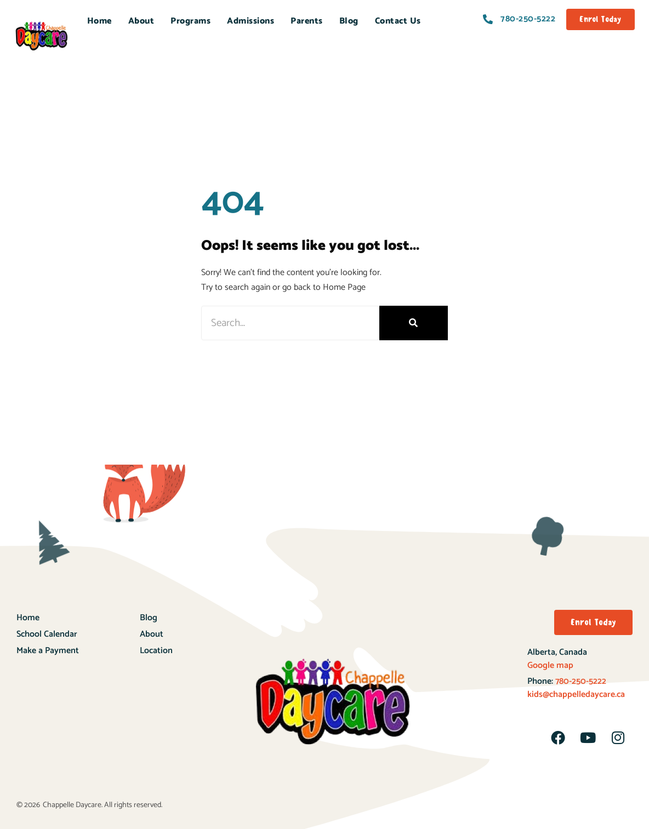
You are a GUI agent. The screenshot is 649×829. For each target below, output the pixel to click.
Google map (550, 665)
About (141, 21)
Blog (348, 21)
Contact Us (398, 21)
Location (156, 650)
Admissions (250, 21)
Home (99, 21)
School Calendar (46, 634)
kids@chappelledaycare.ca (576, 694)
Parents (307, 21)
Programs (190, 21)
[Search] (413, 323)
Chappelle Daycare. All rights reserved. (102, 805)
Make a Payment (47, 650)
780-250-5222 (579, 681)
